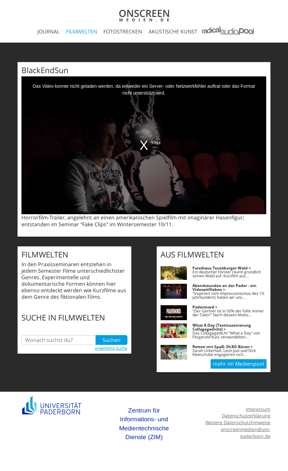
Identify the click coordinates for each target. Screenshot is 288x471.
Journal (48, 31)
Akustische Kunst (173, 31)
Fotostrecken (122, 31)
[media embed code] (143, 145)
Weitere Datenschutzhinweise (237, 422)
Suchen (111, 340)
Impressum (258, 409)
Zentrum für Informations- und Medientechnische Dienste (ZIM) (144, 424)
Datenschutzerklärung (246, 415)
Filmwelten (81, 31)
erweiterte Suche (111, 348)
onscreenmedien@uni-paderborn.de (245, 432)
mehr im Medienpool (238, 363)
